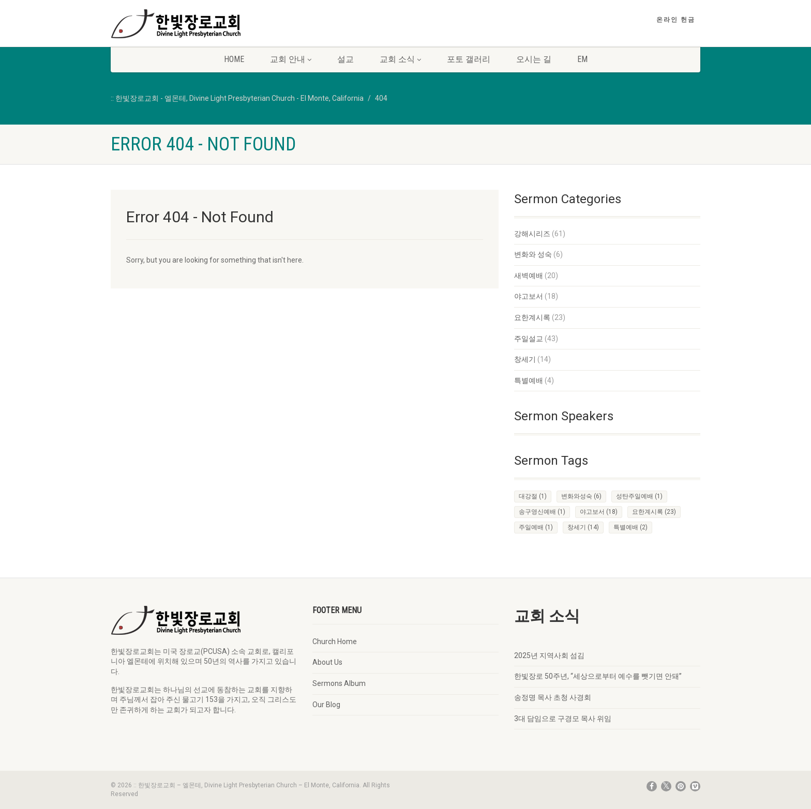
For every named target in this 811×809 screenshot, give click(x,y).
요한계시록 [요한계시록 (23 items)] (654, 511)
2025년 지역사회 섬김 (549, 655)
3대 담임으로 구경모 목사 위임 (562, 718)
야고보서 (528, 296)
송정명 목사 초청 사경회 (552, 697)
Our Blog (326, 704)
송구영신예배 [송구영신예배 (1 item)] (542, 511)
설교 (345, 59)
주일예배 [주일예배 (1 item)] (536, 527)
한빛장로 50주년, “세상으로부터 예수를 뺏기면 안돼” (598, 676)
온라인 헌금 (675, 19)
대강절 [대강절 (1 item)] (533, 496)
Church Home (334, 641)
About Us (327, 662)
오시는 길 (533, 59)
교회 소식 (400, 59)
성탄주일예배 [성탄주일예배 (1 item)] (639, 496)
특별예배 (528, 380)
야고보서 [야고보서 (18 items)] (599, 511)
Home (234, 59)
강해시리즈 (532, 234)
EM (582, 59)
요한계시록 (532, 317)
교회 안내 (290, 59)
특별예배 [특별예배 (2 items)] (630, 527)
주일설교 (528, 338)
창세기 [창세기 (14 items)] (583, 527)
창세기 (525, 359)
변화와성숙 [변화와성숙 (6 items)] (581, 496)
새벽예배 (528, 275)
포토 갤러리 (468, 59)
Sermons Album (339, 683)
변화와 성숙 (533, 254)
